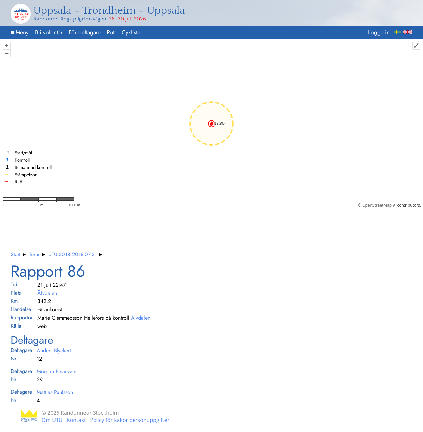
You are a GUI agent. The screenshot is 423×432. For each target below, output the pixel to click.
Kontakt (76, 420)
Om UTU (52, 420)
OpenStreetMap (377, 205)
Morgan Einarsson (56, 371)
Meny (20, 32)
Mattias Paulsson (55, 392)
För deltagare (85, 32)
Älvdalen (47, 293)
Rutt (111, 32)
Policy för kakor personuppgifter (129, 420)
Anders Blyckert (54, 350)
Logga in (379, 32)
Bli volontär (49, 32)
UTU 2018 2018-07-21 (72, 254)
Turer (34, 254)
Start (15, 254)
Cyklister (132, 32)
